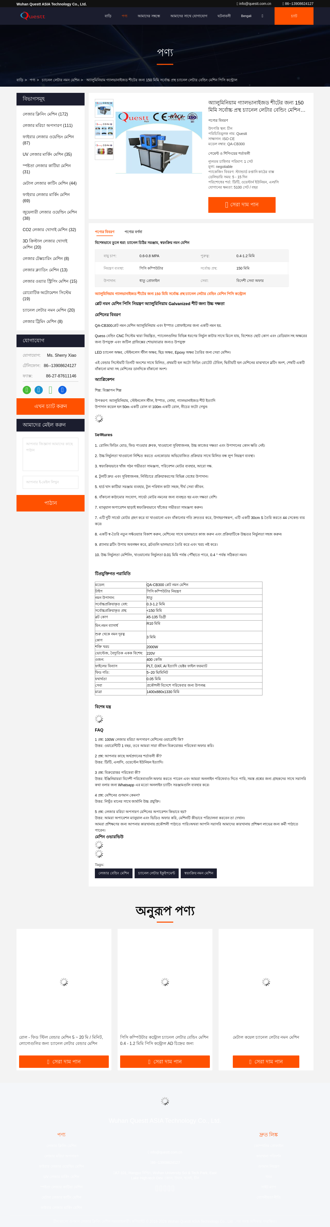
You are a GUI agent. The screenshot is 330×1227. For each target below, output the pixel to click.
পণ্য (124, 16)
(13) (45, 270)
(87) (48, 140)
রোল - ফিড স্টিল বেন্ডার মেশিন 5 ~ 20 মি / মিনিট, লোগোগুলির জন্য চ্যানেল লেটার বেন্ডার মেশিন (61, 1040)
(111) (48, 125)
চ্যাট (294, 16)
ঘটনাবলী (224, 16)
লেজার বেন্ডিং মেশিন (113, 873)
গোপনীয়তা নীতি (269, 1197)
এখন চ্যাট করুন (50, 406)
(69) (46, 197)
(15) (50, 281)
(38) (50, 215)
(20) (45, 244)
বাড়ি (108, 16)
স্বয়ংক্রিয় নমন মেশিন (198, 873)
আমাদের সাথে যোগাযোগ (188, 16)
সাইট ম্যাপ (268, 1187)
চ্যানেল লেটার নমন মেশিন (60, 80)
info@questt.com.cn (254, 4)
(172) (45, 114)
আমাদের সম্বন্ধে (149, 16)
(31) (47, 169)
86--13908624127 (298, 4)
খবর (269, 1177)
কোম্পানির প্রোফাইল (269, 1146)
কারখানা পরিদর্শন (268, 1156)
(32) (49, 229)
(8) (46, 258)
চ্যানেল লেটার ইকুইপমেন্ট (156, 873)
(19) (47, 295)
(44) (50, 183)
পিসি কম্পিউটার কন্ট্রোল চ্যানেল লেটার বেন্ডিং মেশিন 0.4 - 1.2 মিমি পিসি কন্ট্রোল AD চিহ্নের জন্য (164, 1040)
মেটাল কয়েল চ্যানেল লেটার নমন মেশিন (266, 1037)
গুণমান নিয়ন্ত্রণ (268, 1166)
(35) (47, 154)
